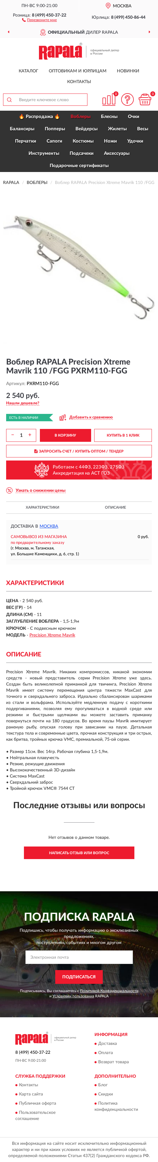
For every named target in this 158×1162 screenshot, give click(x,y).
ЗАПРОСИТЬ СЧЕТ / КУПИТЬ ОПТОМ (79, 451)
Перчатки (25, 141)
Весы (142, 129)
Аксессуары (116, 153)
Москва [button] (49, 526)
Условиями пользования (73, 996)
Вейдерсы (86, 129)
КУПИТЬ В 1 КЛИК (123, 435)
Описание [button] (115, 507)
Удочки (135, 141)
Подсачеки (82, 153)
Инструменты (44, 153)
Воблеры (81, 116)
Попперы (55, 129)
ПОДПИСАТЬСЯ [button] (79, 977)
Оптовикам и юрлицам (77, 71)
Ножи (110, 141)
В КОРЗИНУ (65, 435)
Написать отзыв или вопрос (79, 853)
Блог (103, 1085)
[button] (39, 19)
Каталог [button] (28, 71)
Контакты (79, 82)
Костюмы (83, 141)
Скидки (105, 1094)
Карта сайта (31, 1094)
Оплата (105, 1053)
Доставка (107, 1044)
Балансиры (22, 129)
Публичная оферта (37, 1104)
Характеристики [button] (42, 507)
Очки (133, 116)
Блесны (109, 116)
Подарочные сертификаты (79, 165)
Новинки (128, 71)
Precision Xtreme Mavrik (52, 635)
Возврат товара (113, 1062)
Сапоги (54, 141)
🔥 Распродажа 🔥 (39, 116)
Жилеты (117, 129)
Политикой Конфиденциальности (109, 991)
